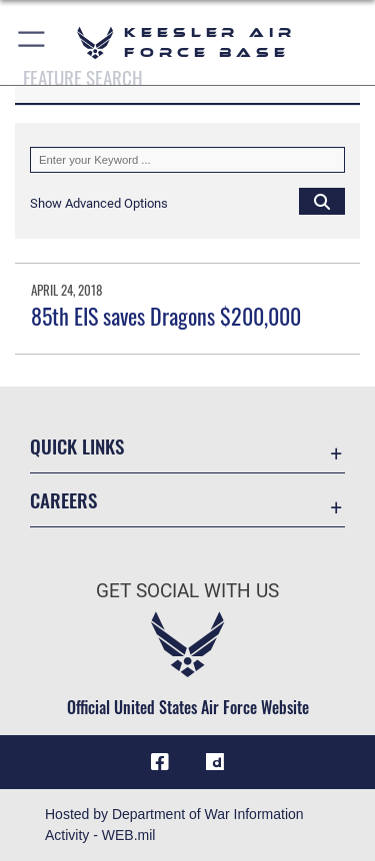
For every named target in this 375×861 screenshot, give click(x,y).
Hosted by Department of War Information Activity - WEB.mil (174, 824)
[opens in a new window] (215, 762)
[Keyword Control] (187, 160)
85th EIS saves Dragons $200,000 (166, 316)
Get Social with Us (187, 590)
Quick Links (77, 445)
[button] (32, 42)
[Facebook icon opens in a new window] (160, 762)
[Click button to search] (322, 201)
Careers (63, 499)
